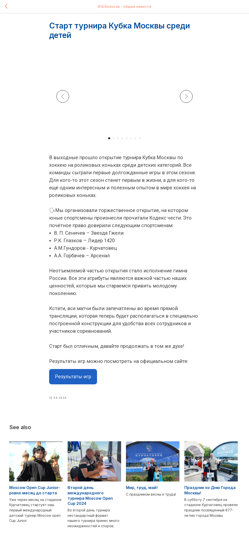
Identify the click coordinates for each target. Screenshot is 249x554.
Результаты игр (73, 379)
